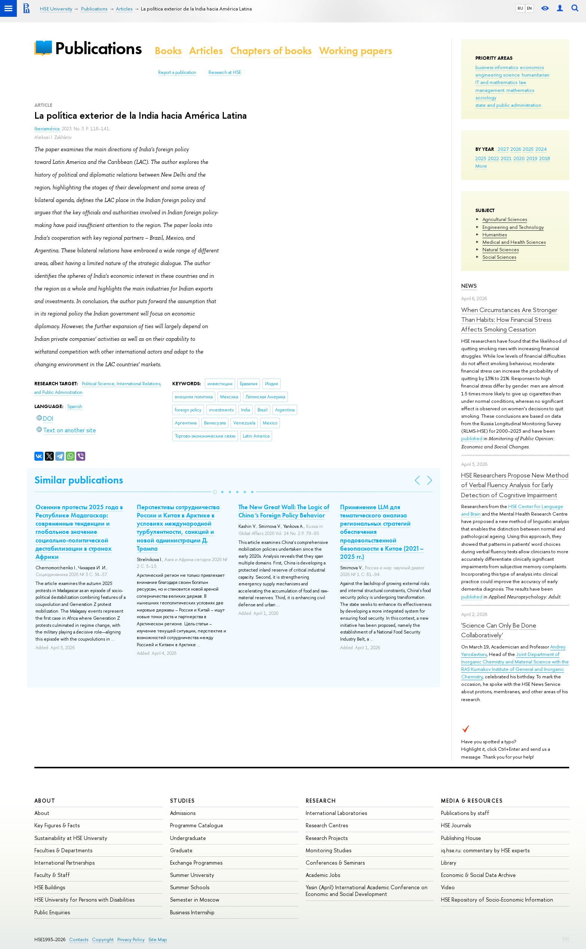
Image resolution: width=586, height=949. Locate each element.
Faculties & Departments (63, 850)
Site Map (157, 939)
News (469, 286)
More (481, 165)
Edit (565, 938)
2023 (480, 158)
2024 (541, 149)
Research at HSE (225, 72)
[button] (215, 492)
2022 (493, 158)
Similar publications (78, 479)
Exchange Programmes (196, 862)
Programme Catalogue (196, 825)
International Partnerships (64, 862)
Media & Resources (472, 800)
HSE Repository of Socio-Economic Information (497, 899)
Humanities (494, 234)
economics (532, 67)
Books (168, 50)
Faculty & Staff (52, 874)
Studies (182, 800)
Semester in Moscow (194, 899)
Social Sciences (499, 256)
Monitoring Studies (328, 850)
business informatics (496, 67)
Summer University (192, 874)
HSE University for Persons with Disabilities (84, 899)
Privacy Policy (131, 939)
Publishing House (461, 837)
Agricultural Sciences (504, 219)
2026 (516, 149)
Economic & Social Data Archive (478, 874)
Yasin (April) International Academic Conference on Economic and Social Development (367, 890)
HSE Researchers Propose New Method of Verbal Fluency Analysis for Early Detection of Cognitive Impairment (514, 485)
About (44, 800)
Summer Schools (189, 887)
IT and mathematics (496, 82)
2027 (503, 149)
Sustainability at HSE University (70, 837)
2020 (519, 158)
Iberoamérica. (48, 129)
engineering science (497, 74)
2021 (506, 158)
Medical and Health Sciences (514, 242)
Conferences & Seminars (335, 862)
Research (321, 800)
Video (448, 887)
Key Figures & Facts (57, 825)
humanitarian (535, 74)
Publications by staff (465, 812)
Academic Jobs (323, 874)
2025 (528, 149)
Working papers (355, 50)
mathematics (520, 90)
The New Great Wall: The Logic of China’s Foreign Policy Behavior (283, 511)
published (471, 438)
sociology (485, 97)
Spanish (74, 407)
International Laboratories (336, 812)
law (522, 82)
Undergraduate (188, 837)
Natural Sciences (500, 249)
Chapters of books (271, 50)
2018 (544, 158)
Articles (206, 50)
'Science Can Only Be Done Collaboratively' (498, 630)
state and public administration (508, 105)
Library (448, 862)
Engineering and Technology (513, 227)
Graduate (181, 850)
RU (520, 8)
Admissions (182, 812)
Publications (98, 48)
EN (529, 8)
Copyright (103, 939)
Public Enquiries (52, 912)
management (490, 90)
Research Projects (327, 837)
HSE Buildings (49, 887)
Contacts (78, 939)
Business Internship (192, 912)
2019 (532, 158)
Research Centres (327, 825)
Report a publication (177, 72)
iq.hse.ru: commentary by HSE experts (485, 850)
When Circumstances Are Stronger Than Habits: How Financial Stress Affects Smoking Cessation (509, 319)
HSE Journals (456, 825)
